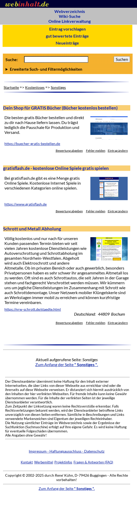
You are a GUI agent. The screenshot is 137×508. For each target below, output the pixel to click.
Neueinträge (67, 42)
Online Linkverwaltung (69, 21)
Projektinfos (63, 462)
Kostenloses (35, 87)
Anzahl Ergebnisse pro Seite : (67, 69)
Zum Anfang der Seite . (66, 364)
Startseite (11, 87)
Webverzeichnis (69, 11)
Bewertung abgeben (69, 150)
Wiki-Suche (70, 16)
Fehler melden (95, 150)
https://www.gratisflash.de (25, 204)
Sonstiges (58, 87)
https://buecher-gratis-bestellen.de (32, 144)
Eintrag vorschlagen (67, 28)
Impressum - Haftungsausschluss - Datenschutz (66, 451)
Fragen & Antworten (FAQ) (93, 462)
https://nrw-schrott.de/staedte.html (32, 309)
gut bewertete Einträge (67, 35)
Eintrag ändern (118, 150)
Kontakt (27, 462)
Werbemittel (43, 462)
